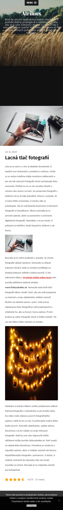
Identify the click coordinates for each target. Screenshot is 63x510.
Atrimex (31, 13)
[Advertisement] (31, 72)
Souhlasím (31, 506)
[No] (59, 500)
